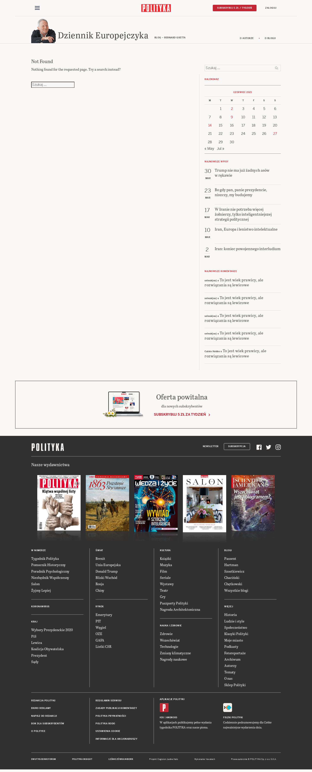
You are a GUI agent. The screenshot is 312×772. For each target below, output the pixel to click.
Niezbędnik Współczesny (50, 578)
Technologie (169, 647)
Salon (35, 585)
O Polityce (38, 732)
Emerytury (104, 615)
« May (209, 150)
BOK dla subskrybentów (47, 724)
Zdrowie (166, 634)
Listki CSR (103, 647)
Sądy (35, 662)
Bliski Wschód (106, 578)
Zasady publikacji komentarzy (116, 709)
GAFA (100, 641)
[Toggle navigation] (37, 8)
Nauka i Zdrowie (171, 626)
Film (163, 572)
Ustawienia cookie (108, 732)
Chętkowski (233, 585)
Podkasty (231, 647)
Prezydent (39, 656)
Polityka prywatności (111, 717)
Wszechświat (170, 641)
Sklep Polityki (235, 686)
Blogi (228, 551)
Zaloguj (270, 8)
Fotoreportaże (235, 654)
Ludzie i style (234, 622)
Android (171, 718)
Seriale (165, 578)
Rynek (100, 607)
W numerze (38, 551)
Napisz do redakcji (44, 717)
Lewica (36, 643)
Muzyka (166, 566)
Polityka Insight (82, 760)
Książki (165, 559)
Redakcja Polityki (43, 701)
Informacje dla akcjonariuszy (116, 740)
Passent (230, 559)
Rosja (100, 585)
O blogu (270, 39)
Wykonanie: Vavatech (204, 760)
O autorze (247, 39)
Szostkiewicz (234, 572)
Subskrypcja (237, 447)
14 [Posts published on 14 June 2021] (210, 126)
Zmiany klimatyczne (175, 654)
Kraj (34, 623)
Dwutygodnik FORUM (43, 760)
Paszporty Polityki (174, 604)
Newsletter (211, 447)
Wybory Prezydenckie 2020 (52, 631)
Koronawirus (40, 607)
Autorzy (230, 666)
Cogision (162, 760)
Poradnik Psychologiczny (50, 572)
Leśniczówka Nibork (121, 760)
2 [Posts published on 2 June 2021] (232, 110)
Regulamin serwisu (109, 701)
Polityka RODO (105, 724)
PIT (98, 622)
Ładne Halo (172, 760)
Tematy (230, 673)
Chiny (100, 591)
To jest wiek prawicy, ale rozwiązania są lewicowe (234, 283)
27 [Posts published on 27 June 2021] (275, 135)
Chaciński (231, 578)
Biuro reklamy (41, 709)
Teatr (164, 591)
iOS (162, 718)
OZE (99, 634)
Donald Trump (107, 572)
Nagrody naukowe (173, 660)
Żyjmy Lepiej (41, 591)
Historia (230, 615)
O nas (228, 679)
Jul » (220, 150)
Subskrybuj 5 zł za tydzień (180, 416)
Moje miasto (233, 641)
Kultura (165, 551)
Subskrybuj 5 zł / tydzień (234, 8)
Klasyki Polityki (236, 634)
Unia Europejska (108, 566)
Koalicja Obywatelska (47, 650)
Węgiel (101, 628)
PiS (33, 637)
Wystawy (167, 585)
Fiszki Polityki (233, 718)
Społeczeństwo (235, 628)
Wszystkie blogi (236, 591)
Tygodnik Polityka (45, 559)
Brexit (100, 559)
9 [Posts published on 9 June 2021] (232, 118)
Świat (99, 551)
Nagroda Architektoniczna (180, 610)
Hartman (231, 566)
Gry (163, 597)
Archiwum (232, 660)
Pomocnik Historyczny (48, 566)
